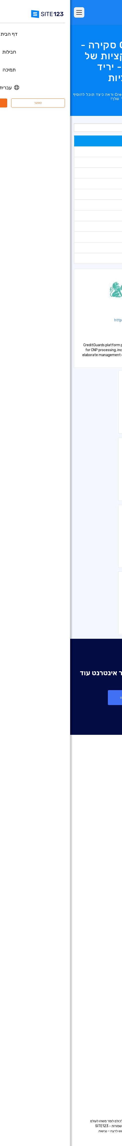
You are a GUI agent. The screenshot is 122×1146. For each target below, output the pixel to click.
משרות (99, 1067)
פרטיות (71, 1131)
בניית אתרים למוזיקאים (95, 930)
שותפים (107, 1075)
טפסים (107, 194)
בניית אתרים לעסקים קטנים (92, 953)
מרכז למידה (103, 1060)
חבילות (107, 816)
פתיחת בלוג (103, 975)
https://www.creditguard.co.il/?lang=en (78, 320)
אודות (108, 1045)
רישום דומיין (104, 893)
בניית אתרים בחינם (98, 878)
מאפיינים (106, 823)
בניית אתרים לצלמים (97, 915)
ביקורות (106, 831)
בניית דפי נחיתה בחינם (95, 901)
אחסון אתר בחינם (99, 1012)
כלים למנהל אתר (100, 183)
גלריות (107, 204)
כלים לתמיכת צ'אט (99, 162)
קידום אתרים (103, 1027)
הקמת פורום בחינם (98, 982)
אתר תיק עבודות (100, 945)
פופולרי (107, 140)
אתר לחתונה (102, 938)
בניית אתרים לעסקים (97, 908)
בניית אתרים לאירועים (96, 923)
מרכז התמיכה (102, 1052)
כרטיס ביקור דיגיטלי (97, 960)
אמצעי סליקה (103, 258)
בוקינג (108, 215)
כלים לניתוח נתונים (99, 151)
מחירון (107, 226)
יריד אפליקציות (93, 853)
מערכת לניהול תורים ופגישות (91, 1005)
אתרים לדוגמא (101, 838)
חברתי (107, 247)
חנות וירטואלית (102, 236)
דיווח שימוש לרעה (51, 1131)
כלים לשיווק (104, 172)
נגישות (32, 1131)
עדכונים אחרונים (100, 860)
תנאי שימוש (86, 1131)
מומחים (107, 1082)
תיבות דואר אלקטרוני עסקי (92, 968)
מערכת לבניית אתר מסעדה (92, 997)
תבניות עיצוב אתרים (97, 845)
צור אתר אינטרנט (61, 697)
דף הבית (106, 808)
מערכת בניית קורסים (97, 990)
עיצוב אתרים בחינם (98, 1020)
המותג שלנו (103, 1089)
